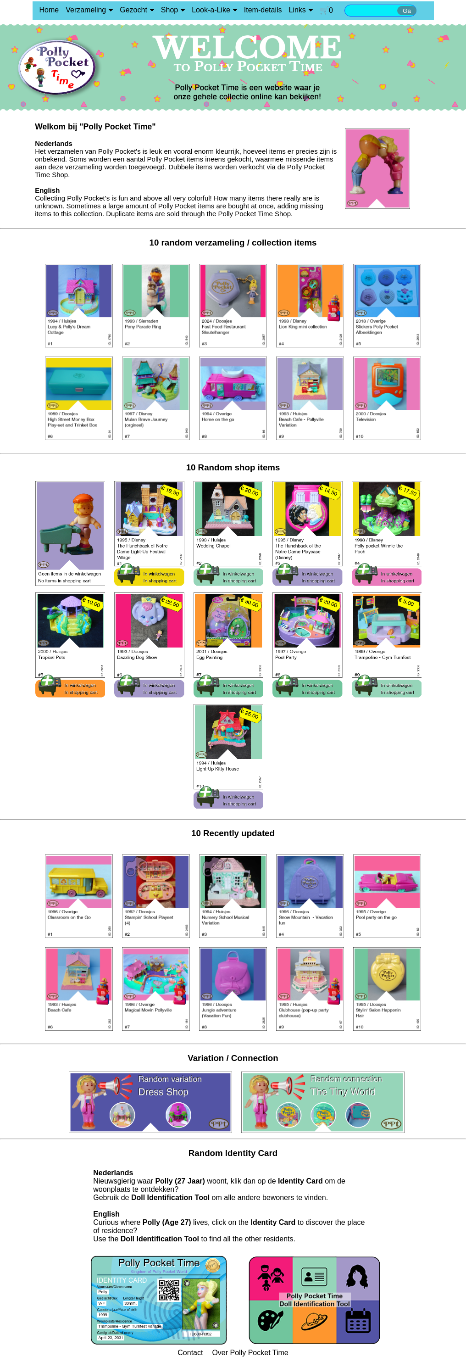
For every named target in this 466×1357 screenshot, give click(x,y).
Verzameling (86, 10)
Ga (407, 10)
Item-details (263, 10)
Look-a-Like (211, 10)
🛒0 (326, 10)
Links (297, 10)
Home (49, 10)
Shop (169, 10)
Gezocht (133, 10)
